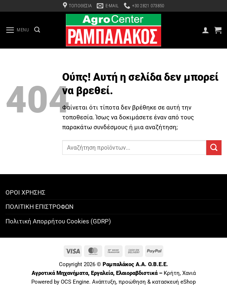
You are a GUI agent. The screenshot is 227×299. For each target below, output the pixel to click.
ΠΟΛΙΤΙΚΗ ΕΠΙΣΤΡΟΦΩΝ (39, 206)
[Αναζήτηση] (37, 30)
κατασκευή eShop (174, 282)
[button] (17, 30)
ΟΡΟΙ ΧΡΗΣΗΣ (25, 192)
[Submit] (214, 147)
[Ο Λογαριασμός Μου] (205, 30)
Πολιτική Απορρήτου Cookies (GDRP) (58, 221)
